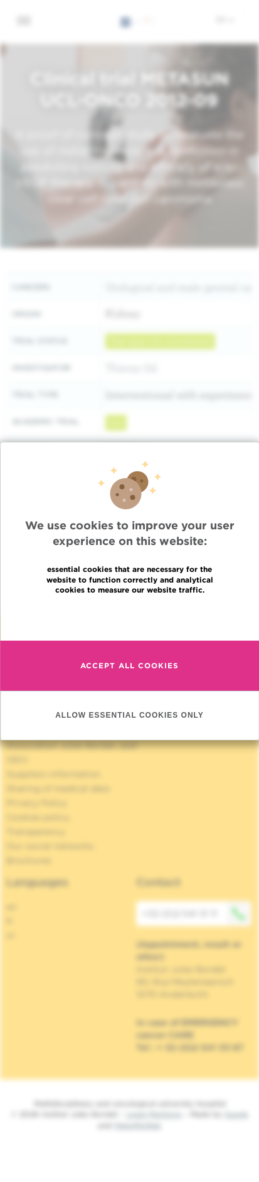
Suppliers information (53, 774)
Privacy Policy (36, 803)
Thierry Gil (131, 367)
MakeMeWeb (137, 1125)
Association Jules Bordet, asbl (71, 745)
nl (10, 935)
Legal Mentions (154, 1114)
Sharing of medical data (58, 788)
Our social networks (50, 846)
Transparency (35, 832)
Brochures (28, 860)
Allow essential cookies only (129, 714)
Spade (236, 1114)
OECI (17, 760)
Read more (130, 616)
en (225, 19)
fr (9, 921)
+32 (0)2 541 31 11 (196, 913)
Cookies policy (38, 817)
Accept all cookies (129, 665)
